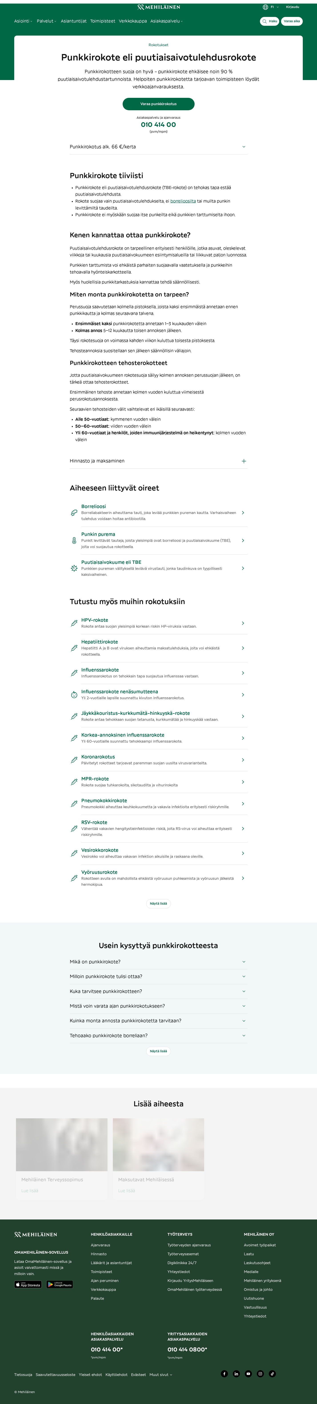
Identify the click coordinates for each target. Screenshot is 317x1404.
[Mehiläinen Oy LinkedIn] (236, 1375)
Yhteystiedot (178, 1272)
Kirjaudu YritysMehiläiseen (190, 1281)
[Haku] (269, 21)
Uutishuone (254, 1298)
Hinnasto (99, 1254)
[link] (158, 7)
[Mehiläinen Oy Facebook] (224, 1375)
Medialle (251, 1272)
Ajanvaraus (100, 1245)
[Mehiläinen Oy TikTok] (272, 1375)
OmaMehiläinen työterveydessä (194, 1290)
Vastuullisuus (255, 1307)
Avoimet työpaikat (260, 1245)
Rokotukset (158, 45)
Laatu (249, 1254)
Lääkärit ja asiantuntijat (111, 1263)
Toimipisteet (101, 1272)
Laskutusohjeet (257, 1263)
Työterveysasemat (183, 1254)
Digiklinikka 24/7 (182, 1263)
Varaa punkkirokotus (158, 104)
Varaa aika (292, 21)
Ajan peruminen (105, 1281)
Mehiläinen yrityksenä (262, 1281)
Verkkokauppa (103, 1290)
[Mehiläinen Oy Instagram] (260, 1375)
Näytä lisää (158, 903)
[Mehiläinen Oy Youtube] (248, 1375)
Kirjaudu (292, 7)
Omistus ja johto (258, 1290)
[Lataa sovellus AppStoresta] (28, 1284)
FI (271, 7)
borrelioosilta (183, 201)
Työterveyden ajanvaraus (189, 1245)
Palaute (97, 1298)
